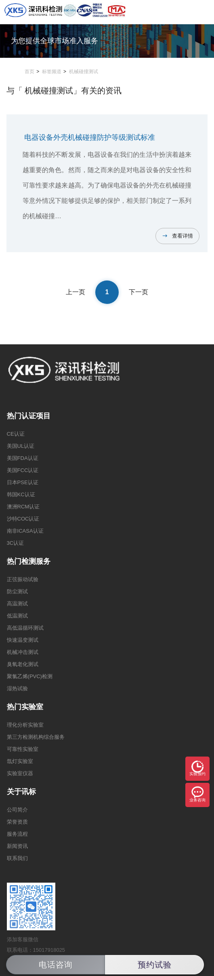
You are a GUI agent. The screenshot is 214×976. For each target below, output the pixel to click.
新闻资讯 (17, 846)
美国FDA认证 (22, 458)
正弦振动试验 (22, 579)
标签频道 (51, 71)
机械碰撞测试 (83, 71)
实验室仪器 (20, 773)
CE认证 (16, 434)
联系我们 (17, 858)
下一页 (138, 292)
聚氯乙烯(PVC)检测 (29, 676)
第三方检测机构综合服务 (36, 737)
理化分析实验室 (25, 725)
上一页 (75, 292)
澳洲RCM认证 (23, 507)
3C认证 (15, 543)
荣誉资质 (17, 822)
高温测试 (17, 604)
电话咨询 (56, 964)
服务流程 (17, 834)
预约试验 (155, 964)
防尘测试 (17, 591)
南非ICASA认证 (25, 531)
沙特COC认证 (23, 519)
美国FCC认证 (23, 470)
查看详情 (182, 236)
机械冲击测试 (22, 652)
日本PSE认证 (22, 482)
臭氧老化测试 (22, 664)
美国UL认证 (21, 446)
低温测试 (17, 616)
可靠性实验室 (22, 749)
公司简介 (17, 810)
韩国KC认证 (21, 494)
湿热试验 (17, 688)
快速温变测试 (22, 640)
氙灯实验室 (20, 761)
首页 (29, 71)
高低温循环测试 (25, 628)
